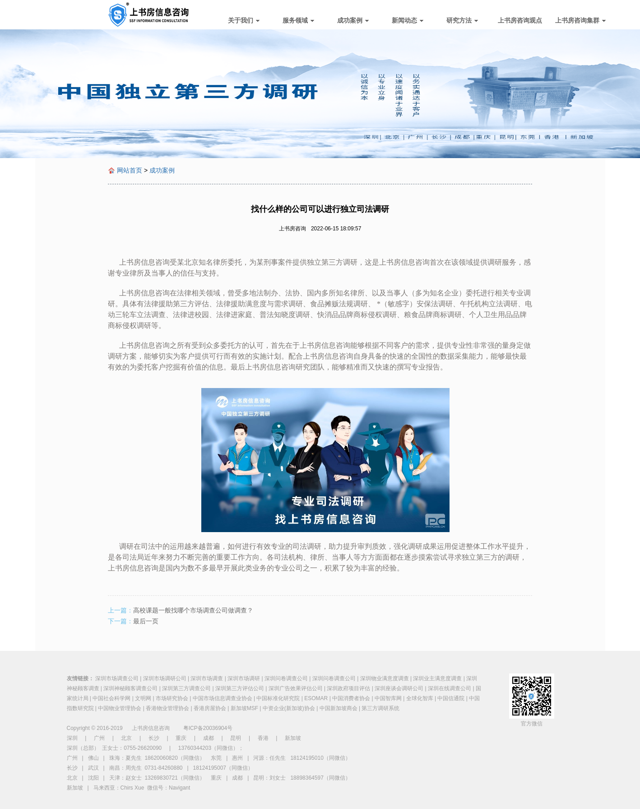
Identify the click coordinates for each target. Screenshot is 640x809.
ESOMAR (316, 698)
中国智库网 (388, 698)
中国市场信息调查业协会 (222, 698)
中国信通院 (450, 698)
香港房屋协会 (210, 708)
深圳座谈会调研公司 (399, 688)
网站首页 (129, 170)
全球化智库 (419, 698)
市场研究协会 (172, 698)
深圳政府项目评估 (348, 688)
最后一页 (145, 621)
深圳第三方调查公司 (186, 688)
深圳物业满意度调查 (384, 678)
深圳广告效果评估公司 (296, 688)
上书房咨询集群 (580, 20)
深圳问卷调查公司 (286, 678)
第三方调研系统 (380, 708)
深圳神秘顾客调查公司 (130, 688)
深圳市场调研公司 (164, 678)
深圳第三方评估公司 (239, 688)
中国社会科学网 (111, 698)
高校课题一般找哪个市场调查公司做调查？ (193, 610)
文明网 (143, 698)
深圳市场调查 (206, 678)
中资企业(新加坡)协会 (289, 708)
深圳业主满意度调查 (437, 678)
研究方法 (462, 20)
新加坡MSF (244, 708)
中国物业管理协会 (119, 708)
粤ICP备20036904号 (207, 728)
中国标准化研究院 (278, 698)
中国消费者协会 (351, 698)
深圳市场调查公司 (117, 678)
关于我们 (244, 20)
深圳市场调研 (243, 678)
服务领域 (298, 20)
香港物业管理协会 (167, 708)
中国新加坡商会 (338, 708)
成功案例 (353, 20)
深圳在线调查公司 (449, 688)
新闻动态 (407, 20)
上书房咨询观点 (520, 20)
